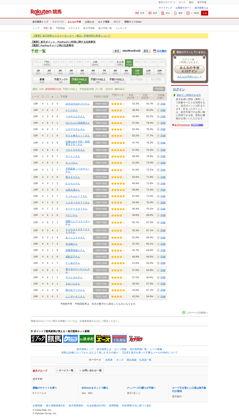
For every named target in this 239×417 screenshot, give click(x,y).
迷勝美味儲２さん (75, 250)
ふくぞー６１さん (75, 296)
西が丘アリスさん (75, 290)
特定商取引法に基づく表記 (136, 405)
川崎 (95, 63)
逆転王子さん (73, 256)
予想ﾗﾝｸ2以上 (117, 80)
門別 (46, 63)
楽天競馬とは (201, 8)
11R (148, 71)
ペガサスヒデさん (75, 116)
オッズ (119, 359)
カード (182, 2)
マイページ (57, 22)
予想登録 (60, 28)
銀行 (191, 2)
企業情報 (37, 405)
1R (38, 71)
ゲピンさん (72, 215)
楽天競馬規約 (76, 405)
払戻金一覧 (145, 359)
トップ (36, 28)
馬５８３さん (73, 177)
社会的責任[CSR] (96, 405)
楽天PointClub (182, 125)
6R (93, 71)
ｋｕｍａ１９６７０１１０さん (78, 230)
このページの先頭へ (197, 312)
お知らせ (89, 22)
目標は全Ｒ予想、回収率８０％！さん (78, 143)
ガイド (117, 22)
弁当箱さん (72, 244)
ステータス (74, 28)
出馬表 (109, 359)
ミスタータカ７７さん (78, 202)
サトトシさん (73, 156)
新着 (42, 80)
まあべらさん (73, 283)
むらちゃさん (73, 183)
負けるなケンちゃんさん (78, 270)
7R (104, 71)
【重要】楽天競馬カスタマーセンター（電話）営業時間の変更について (71, 35)
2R (49, 71)
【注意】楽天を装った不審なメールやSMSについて (149, 352)
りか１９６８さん (75, 150)
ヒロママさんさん (75, 129)
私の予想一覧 (105, 28)
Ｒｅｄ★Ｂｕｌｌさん (78, 135)
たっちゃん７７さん (76, 196)
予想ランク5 (61, 80)
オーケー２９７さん (76, 208)
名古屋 (120, 63)
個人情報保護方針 (55, 405)
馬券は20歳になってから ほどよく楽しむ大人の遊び (89, 352)
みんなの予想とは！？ (189, 76)
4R (71, 71)
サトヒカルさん (74, 277)
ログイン (179, 89)
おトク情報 (103, 22)
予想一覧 (47, 28)
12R (159, 71)
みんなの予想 (74, 22)
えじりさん (72, 110)
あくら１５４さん (75, 237)
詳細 (163, 103)
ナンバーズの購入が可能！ (141, 387)
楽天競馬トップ (40, 22)
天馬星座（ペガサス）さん (78, 170)
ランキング (121, 28)
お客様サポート (183, 8)
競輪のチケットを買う (45, 387)
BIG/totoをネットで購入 (95, 387)
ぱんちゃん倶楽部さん (78, 122)
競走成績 (131, 359)
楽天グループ (166, 2)
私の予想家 (89, 28)
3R (60, 71)
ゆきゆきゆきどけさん (78, 103)
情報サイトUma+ (133, 22)
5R (82, 71)
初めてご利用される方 (189, 95)
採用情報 (114, 405)
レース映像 (156, 349)
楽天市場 (201, 2)
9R (126, 71)
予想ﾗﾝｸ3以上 (98, 80)
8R (115, 71)
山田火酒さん (73, 189)
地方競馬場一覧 (138, 349)
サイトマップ (165, 8)
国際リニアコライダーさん (78, 222)
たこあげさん (73, 263)
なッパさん (72, 162)
